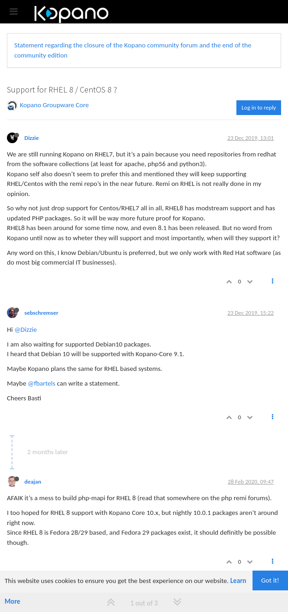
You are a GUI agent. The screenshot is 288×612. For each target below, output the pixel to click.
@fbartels (41, 383)
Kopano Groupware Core (54, 105)
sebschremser (41, 312)
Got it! (270, 580)
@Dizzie (25, 329)
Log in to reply (258, 107)
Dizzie (31, 137)
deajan (32, 481)
